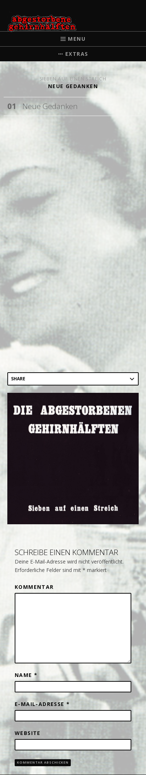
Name (26, 674)
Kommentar (34, 586)
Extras (76, 53)
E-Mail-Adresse (42, 703)
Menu (76, 38)
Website (28, 732)
